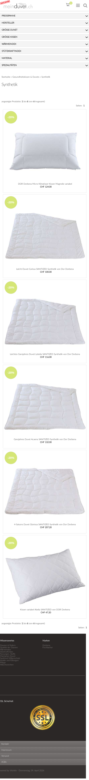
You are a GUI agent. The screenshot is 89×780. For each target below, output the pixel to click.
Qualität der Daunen (9, 647)
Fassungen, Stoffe (7, 654)
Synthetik (45, 77)
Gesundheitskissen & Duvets (25, 77)
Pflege (3, 663)
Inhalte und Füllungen (9, 660)
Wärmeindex (5, 650)
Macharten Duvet (7, 656)
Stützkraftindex (6, 652)
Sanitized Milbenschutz (10, 658)
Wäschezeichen (7, 665)
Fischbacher (48, 647)
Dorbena (46, 645)
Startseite (6, 77)
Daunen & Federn (7, 645)
